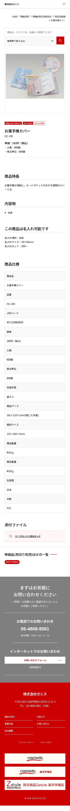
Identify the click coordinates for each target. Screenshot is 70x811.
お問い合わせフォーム (35, 661)
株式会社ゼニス (17, 5)
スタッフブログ (47, 747)
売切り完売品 (59, 16)
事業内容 (9, 727)
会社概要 (9, 735)
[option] (35, 76)
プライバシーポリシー (25, 747)
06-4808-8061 (35, 629)
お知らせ (41, 719)
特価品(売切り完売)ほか (39, 16)
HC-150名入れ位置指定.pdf (29, 536)
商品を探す (19, 16)
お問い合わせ (44, 727)
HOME (8, 16)
